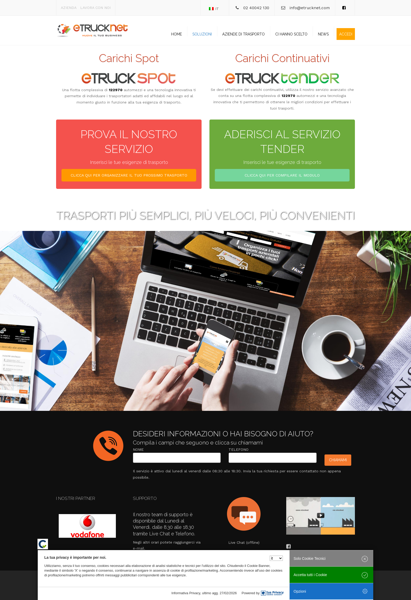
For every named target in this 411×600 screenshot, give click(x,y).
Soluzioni (202, 34)
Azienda (69, 8)
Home (176, 34)
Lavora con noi (95, 8)
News (323, 34)
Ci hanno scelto (291, 34)
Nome (138, 449)
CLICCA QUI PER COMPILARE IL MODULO (282, 176)
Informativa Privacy (185, 593)
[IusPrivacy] (272, 593)
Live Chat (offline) (243, 542)
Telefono (238, 449)
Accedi (345, 34)
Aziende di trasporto (243, 34)
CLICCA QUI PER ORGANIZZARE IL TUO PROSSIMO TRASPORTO (128, 176)
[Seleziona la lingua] (276, 558)
